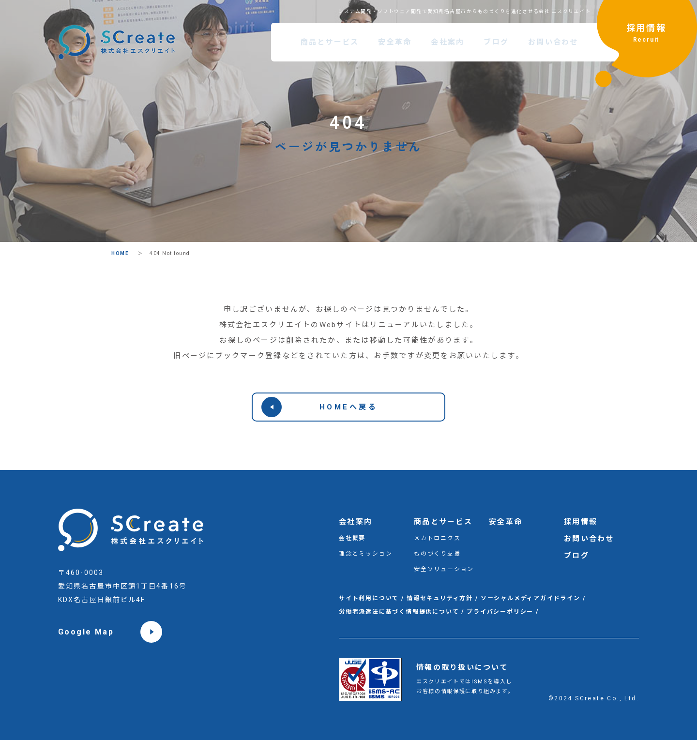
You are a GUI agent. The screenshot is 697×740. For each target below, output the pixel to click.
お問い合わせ (553, 42)
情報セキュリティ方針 (440, 598)
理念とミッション (365, 553)
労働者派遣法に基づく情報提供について (399, 611)
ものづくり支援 (437, 553)
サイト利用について (369, 598)
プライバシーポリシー (500, 611)
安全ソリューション (444, 569)
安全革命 (394, 42)
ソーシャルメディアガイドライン (530, 598)
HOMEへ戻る (319, 407)
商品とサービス (330, 42)
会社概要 (352, 538)
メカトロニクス (437, 538)
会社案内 (447, 42)
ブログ (496, 42)
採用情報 (646, 34)
